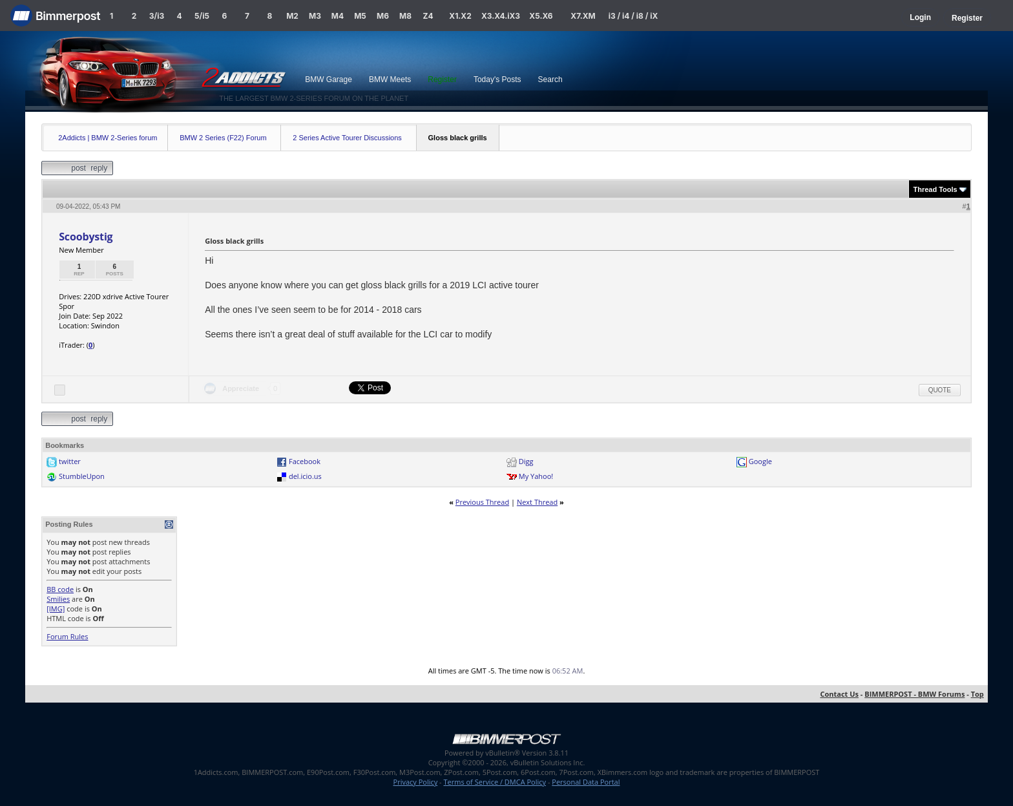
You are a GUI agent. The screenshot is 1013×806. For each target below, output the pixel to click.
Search (550, 79)
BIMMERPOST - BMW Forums (914, 694)
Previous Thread (482, 502)
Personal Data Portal (586, 782)
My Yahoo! (536, 476)
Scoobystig (85, 236)
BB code (60, 589)
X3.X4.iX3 (500, 16)
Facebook (304, 461)
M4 (337, 16)
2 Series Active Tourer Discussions (347, 138)
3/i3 (156, 16)
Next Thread (537, 502)
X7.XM (582, 16)
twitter (70, 461)
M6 (383, 16)
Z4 (428, 16)
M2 (292, 16)
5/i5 (201, 16)
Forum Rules (67, 636)
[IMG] (56, 608)
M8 (405, 16)
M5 (360, 16)
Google (760, 461)
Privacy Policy (415, 782)
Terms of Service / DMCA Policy (494, 782)
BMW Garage (328, 79)
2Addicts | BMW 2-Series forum (107, 138)
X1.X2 (460, 16)
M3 (315, 16)
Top (977, 694)
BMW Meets (390, 79)
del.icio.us (305, 476)
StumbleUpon (82, 476)
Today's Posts (497, 79)
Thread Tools (935, 189)
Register (967, 18)
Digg (526, 461)
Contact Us (839, 694)
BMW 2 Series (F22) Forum (223, 138)
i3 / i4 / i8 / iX (633, 16)
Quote (939, 390)
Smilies (58, 599)
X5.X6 (540, 16)
